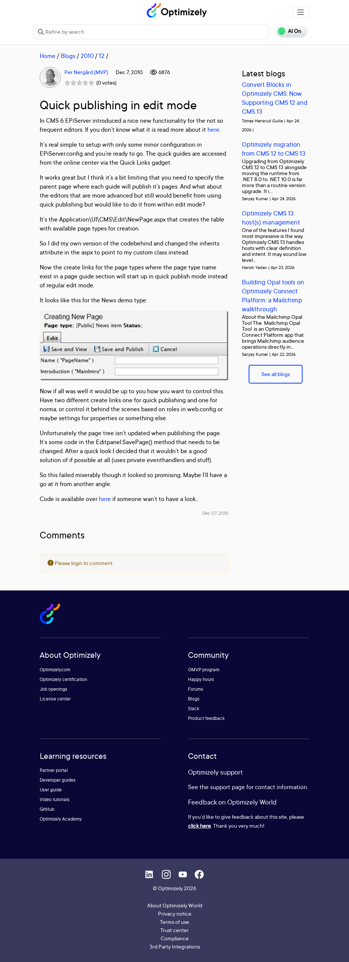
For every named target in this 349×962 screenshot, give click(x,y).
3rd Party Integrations (174, 946)
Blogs (68, 56)
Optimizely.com (55, 669)
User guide (51, 790)
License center (55, 699)
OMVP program (203, 669)
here (213, 129)
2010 (87, 56)
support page (227, 787)
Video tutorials (55, 799)
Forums (195, 689)
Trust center (174, 930)
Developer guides (58, 780)
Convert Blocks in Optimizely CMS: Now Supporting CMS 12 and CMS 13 (274, 98)
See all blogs (275, 374)
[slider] (79, 83)
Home (47, 56)
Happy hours (201, 679)
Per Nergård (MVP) (86, 72)
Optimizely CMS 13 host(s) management (271, 217)
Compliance (175, 938)
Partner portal (54, 770)
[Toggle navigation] (300, 12)
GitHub (47, 809)
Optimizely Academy (61, 819)
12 (101, 56)
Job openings (53, 689)
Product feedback (206, 718)
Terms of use (174, 921)
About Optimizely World (174, 905)
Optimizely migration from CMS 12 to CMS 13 (273, 149)
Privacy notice (174, 913)
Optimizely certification (63, 679)
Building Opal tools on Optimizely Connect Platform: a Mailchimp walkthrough (273, 295)
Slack (193, 708)
